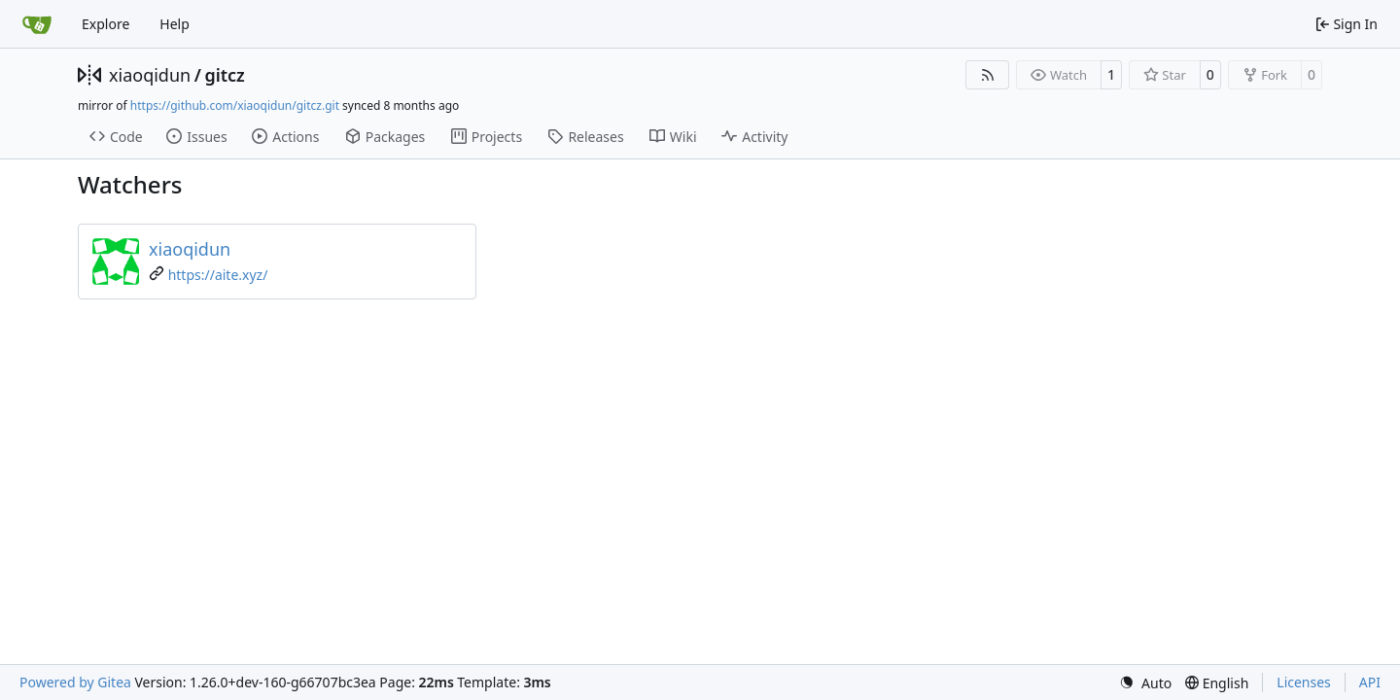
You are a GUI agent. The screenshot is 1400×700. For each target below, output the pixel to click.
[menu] (1145, 683)
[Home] (37, 24)
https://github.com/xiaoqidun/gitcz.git (234, 105)
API (1370, 682)
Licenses (1304, 682)
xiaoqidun (150, 75)
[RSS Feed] (987, 74)
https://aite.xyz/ (218, 274)
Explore (105, 24)
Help (174, 24)
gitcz (224, 75)
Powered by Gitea (75, 682)
